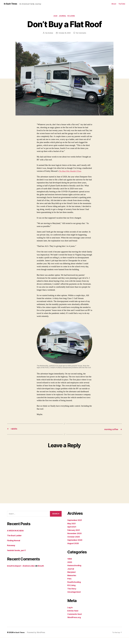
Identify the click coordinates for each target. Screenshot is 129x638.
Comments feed (75, 614)
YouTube (121, 4)
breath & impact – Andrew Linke (22, 566)
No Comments (82, 33)
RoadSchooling (74, 582)
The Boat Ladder (15, 536)
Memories (72, 575)
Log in (70, 607)
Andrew (50, 33)
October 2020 (74, 537)
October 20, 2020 (64, 33)
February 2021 (74, 530)
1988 (69, 559)
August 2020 (73, 543)
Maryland (71, 572)
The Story (72, 589)
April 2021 (72, 527)
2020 (55, 16)
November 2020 (75, 533)
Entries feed (73, 611)
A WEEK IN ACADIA (16, 531)
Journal (63, 16)
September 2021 (75, 520)
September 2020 (75, 540)
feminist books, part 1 (17, 550)
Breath (44, 566)
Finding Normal (14, 541)
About (113, 4)
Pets (69, 579)
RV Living (72, 16)
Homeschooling (74, 565)
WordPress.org (74, 617)
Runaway (11, 545)
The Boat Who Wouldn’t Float (71, 171)
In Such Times (11, 4)
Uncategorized (74, 592)
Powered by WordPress (37, 633)
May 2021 (72, 523)
